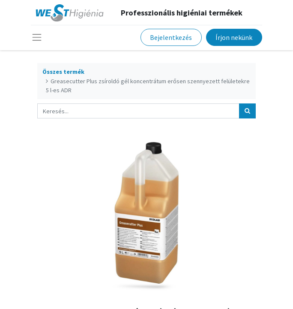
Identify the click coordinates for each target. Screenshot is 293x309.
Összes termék (63, 72)
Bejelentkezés (171, 37)
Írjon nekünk (233, 37)
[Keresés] (247, 110)
